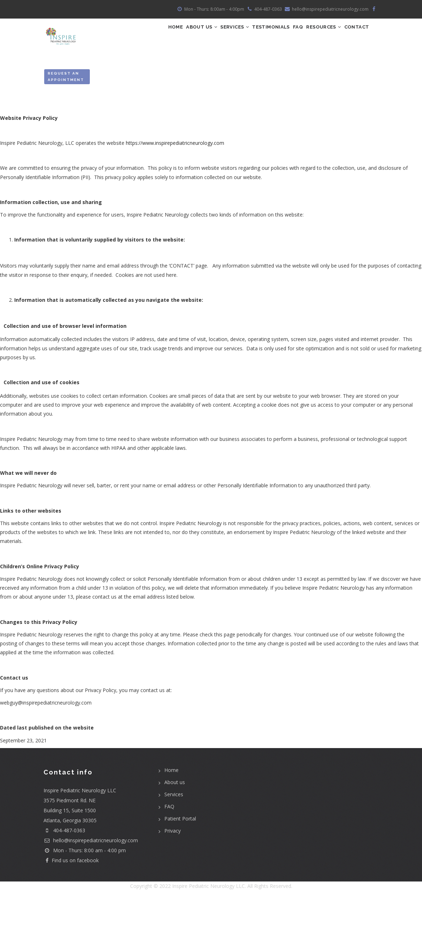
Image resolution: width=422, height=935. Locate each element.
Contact (162, 65)
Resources (340, 34)
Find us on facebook (71, 894)
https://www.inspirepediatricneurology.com (175, 176)
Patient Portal (180, 852)
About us (174, 816)
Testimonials (274, 34)
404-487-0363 (69, 864)
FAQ (308, 34)
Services (230, 34)
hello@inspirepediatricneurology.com (90, 874)
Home (156, 34)
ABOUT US (189, 34)
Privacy (172, 864)
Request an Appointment (66, 110)
